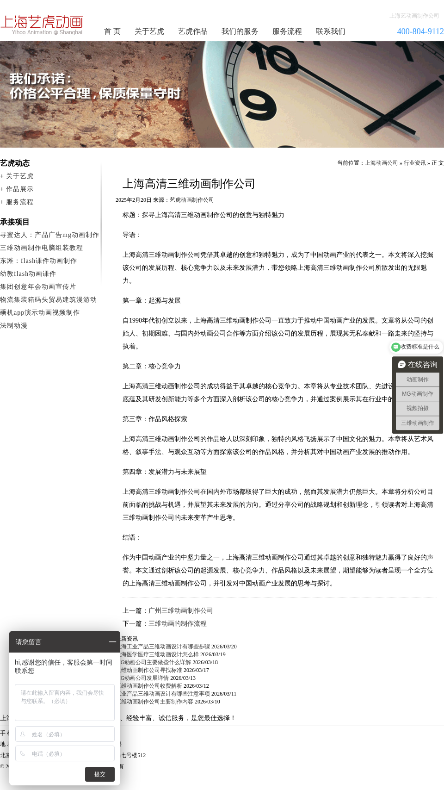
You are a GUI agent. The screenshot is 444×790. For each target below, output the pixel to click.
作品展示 (20, 189)
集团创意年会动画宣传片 (38, 286)
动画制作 (192, 200)
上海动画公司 (381, 163)
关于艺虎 (149, 31)
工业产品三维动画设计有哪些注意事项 (163, 693)
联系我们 (330, 31)
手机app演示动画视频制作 (40, 312)
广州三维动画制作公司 (180, 610)
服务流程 (287, 31)
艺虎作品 (193, 31)
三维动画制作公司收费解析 (149, 686)
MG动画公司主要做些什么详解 (153, 662)
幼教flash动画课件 (28, 273)
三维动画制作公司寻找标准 (149, 670)
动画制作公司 (42, 25)
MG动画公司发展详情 (142, 678)
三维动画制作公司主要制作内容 (154, 701)
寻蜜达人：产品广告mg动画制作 (49, 234)
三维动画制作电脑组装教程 (41, 247)
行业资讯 (415, 163)
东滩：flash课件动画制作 (38, 260)
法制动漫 (14, 325)
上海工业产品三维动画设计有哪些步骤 (163, 646)
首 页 (112, 31)
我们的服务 (240, 31)
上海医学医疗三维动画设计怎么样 (157, 654)
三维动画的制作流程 (177, 623)
